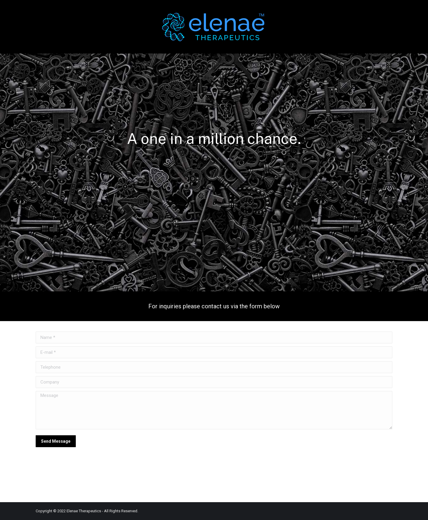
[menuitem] (46, 27)
